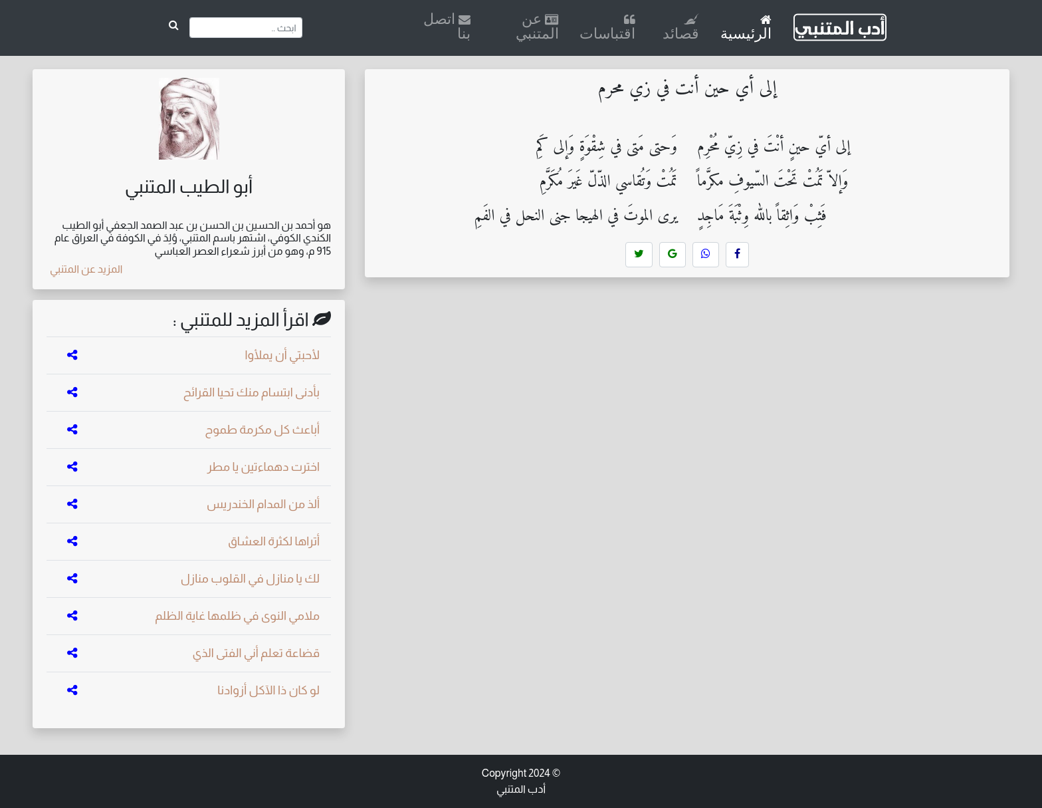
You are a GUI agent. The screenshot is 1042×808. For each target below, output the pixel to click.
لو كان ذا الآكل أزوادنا (268, 690)
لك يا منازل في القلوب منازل (250, 578)
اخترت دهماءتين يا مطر (263, 466)
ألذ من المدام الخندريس (263, 504)
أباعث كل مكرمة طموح (262, 429)
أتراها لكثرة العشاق (274, 541)
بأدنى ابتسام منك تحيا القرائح (251, 392)
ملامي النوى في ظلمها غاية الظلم (237, 615)
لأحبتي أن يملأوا (282, 355)
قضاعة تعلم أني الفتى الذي (256, 653)
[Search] (245, 27)
